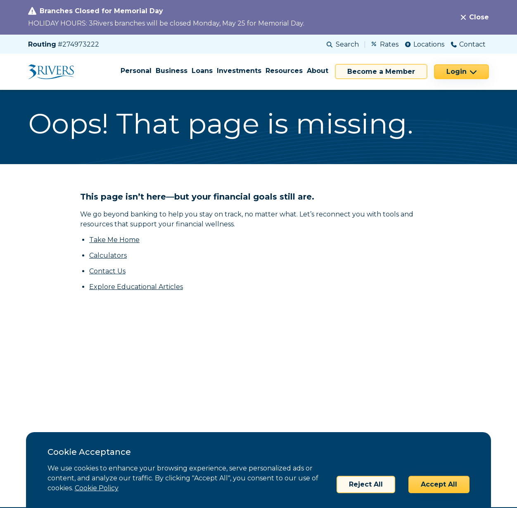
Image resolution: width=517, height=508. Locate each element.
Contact (468, 44)
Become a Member (381, 71)
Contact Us (107, 271)
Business (171, 71)
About (317, 71)
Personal (136, 71)
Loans (202, 71)
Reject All (366, 484)
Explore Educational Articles (136, 287)
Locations (424, 44)
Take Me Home (114, 240)
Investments (239, 71)
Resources (284, 71)
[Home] (54, 71)
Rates (385, 44)
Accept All (439, 484)
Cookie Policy (97, 488)
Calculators (108, 255)
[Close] (475, 17)
